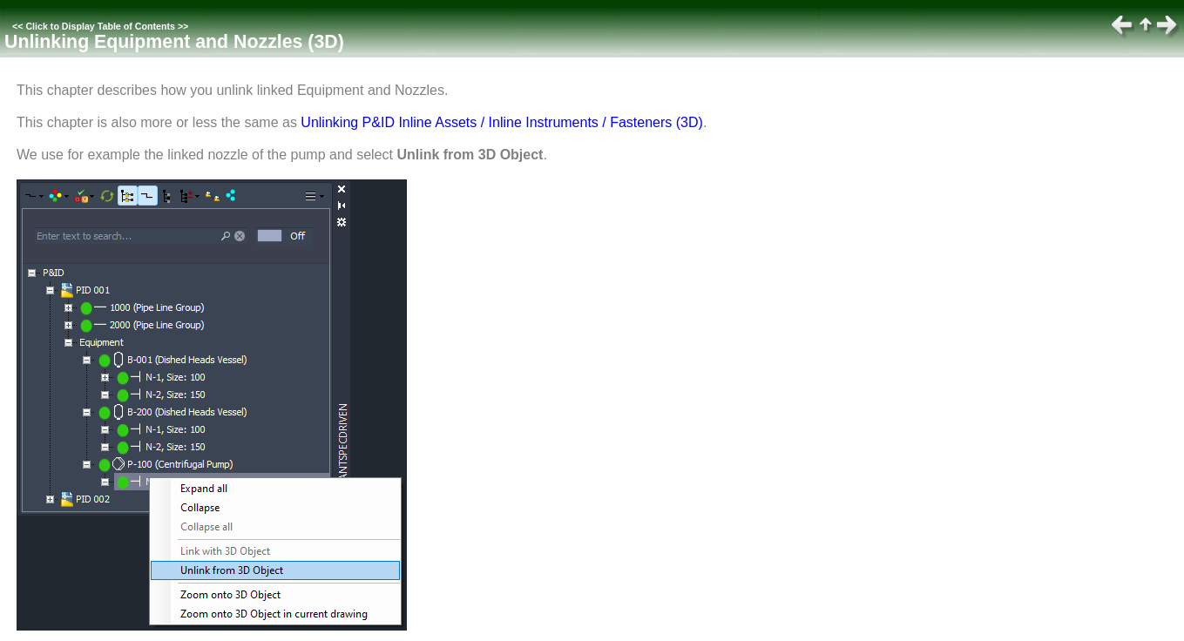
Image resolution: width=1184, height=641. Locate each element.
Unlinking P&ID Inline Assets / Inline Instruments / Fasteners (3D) (502, 122)
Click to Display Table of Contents (100, 26)
